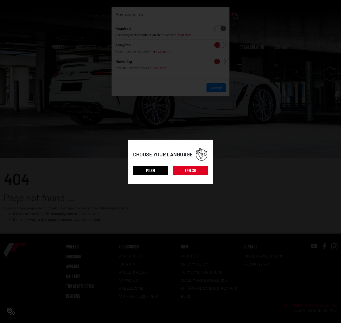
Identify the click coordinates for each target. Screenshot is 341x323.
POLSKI (150, 170)
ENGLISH (190, 170)
